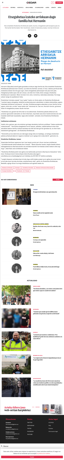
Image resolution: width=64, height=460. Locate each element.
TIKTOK (29, 428)
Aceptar (32, 457)
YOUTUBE (30, 434)
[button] (13, 419)
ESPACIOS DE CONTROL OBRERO (41, 224)
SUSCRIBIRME (59, 2)
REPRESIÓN (36, 237)
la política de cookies (43, 453)
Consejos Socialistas (7, 171)
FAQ (50, 425)
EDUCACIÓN (36, 251)
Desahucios (20, 171)
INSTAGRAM (30, 425)
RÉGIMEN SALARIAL (38, 355)
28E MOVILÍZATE (37, 378)
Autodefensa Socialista (28, 167)
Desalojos (17, 167)
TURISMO (35, 189)
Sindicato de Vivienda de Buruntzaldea (45, 167)
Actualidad (25, 12)
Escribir (58, 179)
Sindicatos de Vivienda (7, 167)
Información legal (53, 431)
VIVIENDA (35, 210)
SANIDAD (35, 332)
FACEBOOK (30, 431)
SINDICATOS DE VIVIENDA (36, 12)
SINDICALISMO (36, 286)
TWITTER (29, 422)
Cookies (51, 428)
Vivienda (27, 171)
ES (52, 2)
